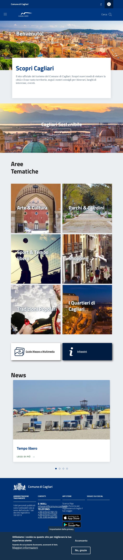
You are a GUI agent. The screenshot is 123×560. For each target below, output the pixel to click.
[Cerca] (110, 14)
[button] (56, 468)
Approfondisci (61, 131)
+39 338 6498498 (47, 517)
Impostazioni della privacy (61, 531)
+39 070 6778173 (47, 512)
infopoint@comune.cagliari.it (52, 506)
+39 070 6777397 (47, 514)
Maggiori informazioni (25, 550)
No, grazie (81, 553)
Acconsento (81, 543)
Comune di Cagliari (20, 4)
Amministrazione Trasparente (21, 497)
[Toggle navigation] (5, 14)
